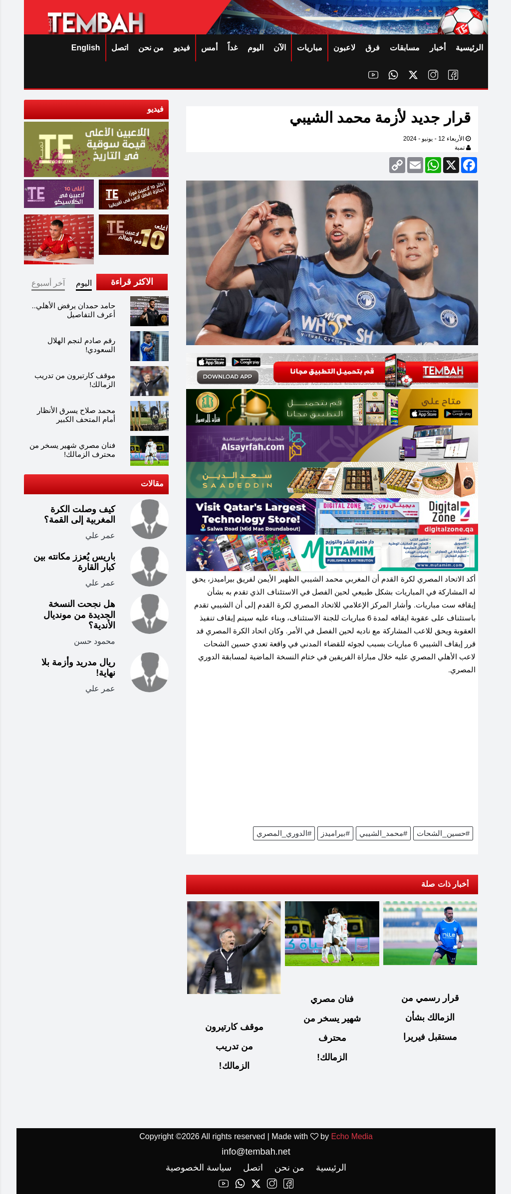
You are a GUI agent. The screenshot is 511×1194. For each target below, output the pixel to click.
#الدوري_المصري (283, 833)
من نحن (150, 47)
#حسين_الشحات (442, 833)
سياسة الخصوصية (198, 1168)
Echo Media (351, 1136)
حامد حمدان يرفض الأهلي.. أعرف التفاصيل (73, 310)
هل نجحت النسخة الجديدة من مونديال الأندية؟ (79, 614)
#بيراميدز (334, 833)
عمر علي (100, 535)
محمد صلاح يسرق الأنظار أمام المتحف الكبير (75, 414)
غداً (232, 47)
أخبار (437, 47)
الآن (279, 47)
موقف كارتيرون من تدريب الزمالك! (234, 1046)
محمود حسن (94, 641)
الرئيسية (469, 47)
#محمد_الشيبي (383, 833)
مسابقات (404, 47)
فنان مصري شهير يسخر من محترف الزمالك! (72, 449)
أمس (209, 47)
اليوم (255, 47)
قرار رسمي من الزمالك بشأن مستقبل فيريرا (430, 1017)
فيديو (181, 47)
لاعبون (344, 47)
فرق (372, 47)
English (85, 47)
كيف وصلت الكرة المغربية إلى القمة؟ (79, 514)
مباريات (309, 47)
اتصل (119, 47)
